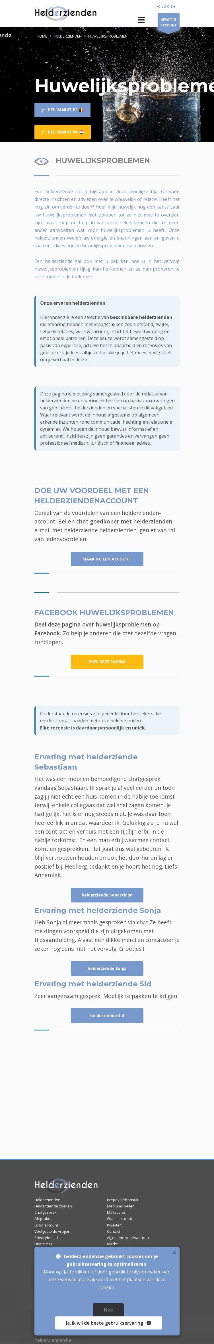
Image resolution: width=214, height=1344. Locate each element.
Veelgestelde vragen (52, 1231)
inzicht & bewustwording (136, 331)
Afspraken (43, 1218)
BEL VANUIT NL (63, 132)
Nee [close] (108, 1310)
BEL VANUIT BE (62, 109)
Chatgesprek (45, 1212)
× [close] (174, 1252)
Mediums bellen (121, 1206)
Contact (113, 1231)
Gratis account (119, 1218)
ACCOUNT (169, 23)
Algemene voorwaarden (128, 1237)
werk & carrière (91, 331)
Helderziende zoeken (53, 1206)
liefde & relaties (56, 331)
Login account (46, 1225)
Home (42, 36)
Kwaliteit (114, 1225)
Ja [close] (108, 1323)
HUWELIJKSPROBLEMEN (107, 36)
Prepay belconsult (122, 1199)
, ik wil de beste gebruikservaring (106, 1323)
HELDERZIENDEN (68, 36)
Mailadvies (116, 1212)
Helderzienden (47, 1199)
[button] (141, 20)
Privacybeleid (46, 1237)
